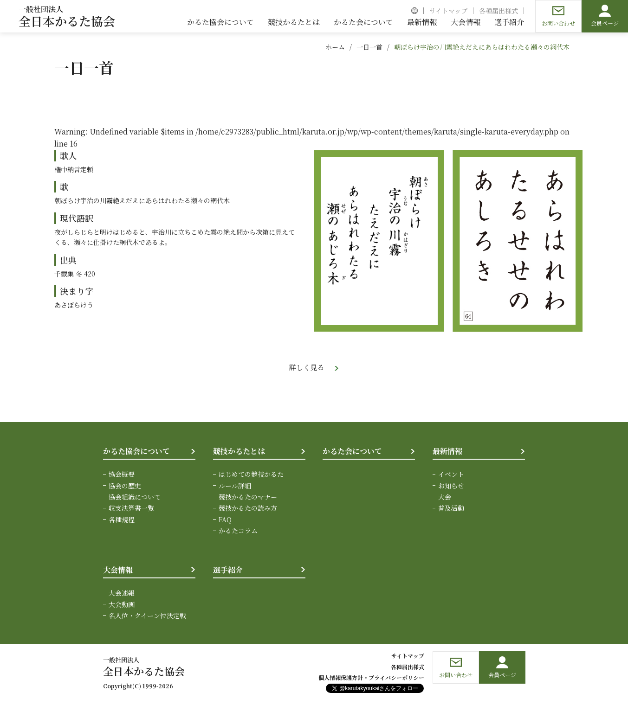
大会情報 (118, 570)
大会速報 (122, 593)
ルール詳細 (235, 486)
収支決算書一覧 (131, 508)
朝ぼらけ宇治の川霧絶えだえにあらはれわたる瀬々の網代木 (482, 46)
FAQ (225, 520)
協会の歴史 (125, 486)
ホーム (335, 46)
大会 (444, 497)
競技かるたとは (239, 451)
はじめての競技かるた (251, 475)
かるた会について (352, 451)
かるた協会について (136, 451)
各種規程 (122, 520)
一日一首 (369, 46)
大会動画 (122, 604)
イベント (451, 475)
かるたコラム (238, 531)
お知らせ (451, 486)
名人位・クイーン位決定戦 (147, 616)
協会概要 (122, 475)
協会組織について (135, 497)
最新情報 (447, 451)
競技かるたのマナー (248, 497)
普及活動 (451, 508)
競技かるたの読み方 (248, 508)
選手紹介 (228, 570)
